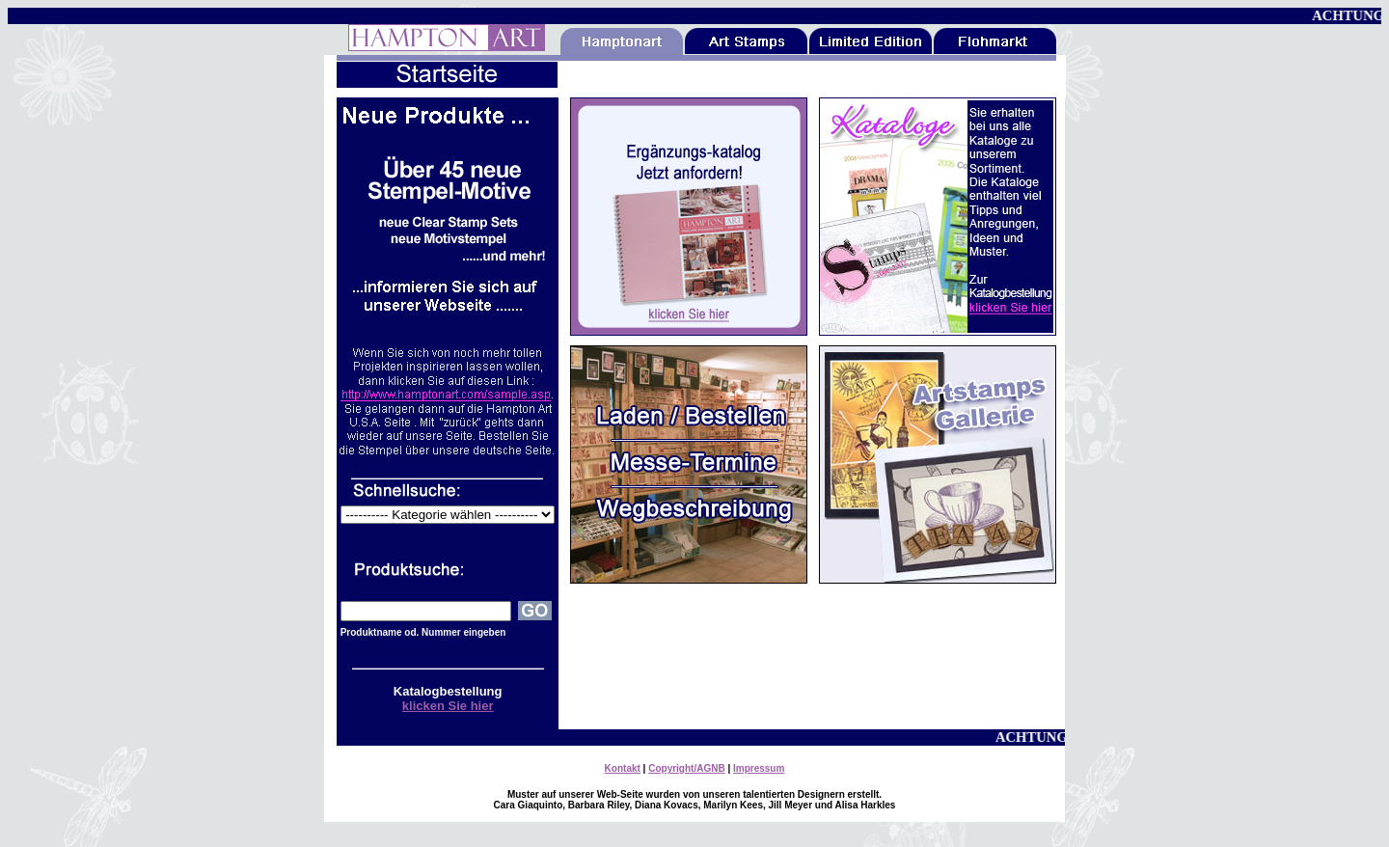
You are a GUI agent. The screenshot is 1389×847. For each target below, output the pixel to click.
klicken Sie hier (448, 705)
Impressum (758, 768)
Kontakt (622, 768)
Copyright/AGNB (686, 768)
